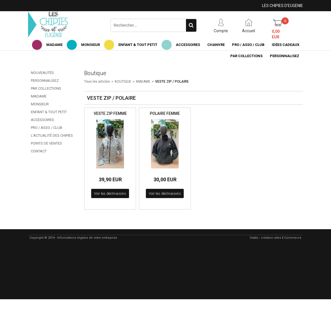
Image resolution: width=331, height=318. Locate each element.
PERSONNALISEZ (284, 56)
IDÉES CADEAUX (285, 45)
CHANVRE (216, 45)
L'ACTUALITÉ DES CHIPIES (52, 135)
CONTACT (39, 151)
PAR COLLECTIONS (246, 56)
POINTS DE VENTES (46, 143)
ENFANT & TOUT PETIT (137, 45)
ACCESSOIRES (188, 45)
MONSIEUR (90, 45)
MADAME (54, 45)
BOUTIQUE (123, 81)
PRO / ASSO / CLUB (248, 45)
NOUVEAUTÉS (42, 73)
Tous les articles (97, 81)
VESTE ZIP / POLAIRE (172, 81)
